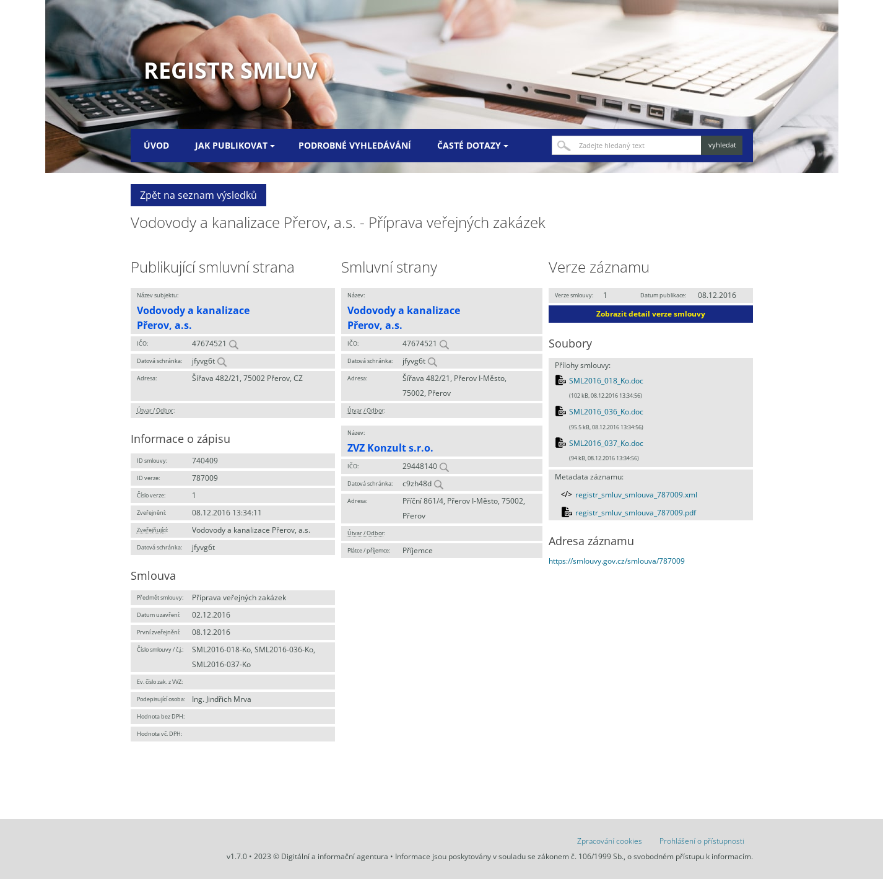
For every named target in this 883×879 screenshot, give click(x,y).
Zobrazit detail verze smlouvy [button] (650, 313)
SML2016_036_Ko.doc (606, 411)
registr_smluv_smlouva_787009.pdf (635, 512)
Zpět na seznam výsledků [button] (198, 195)
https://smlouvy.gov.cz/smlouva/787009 (617, 561)
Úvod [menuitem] (156, 145)
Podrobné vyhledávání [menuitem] (354, 145)
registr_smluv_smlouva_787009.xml (636, 494)
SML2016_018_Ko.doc (606, 380)
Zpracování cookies (609, 841)
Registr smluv (230, 70)
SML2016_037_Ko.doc (606, 443)
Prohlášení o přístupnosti (701, 841)
